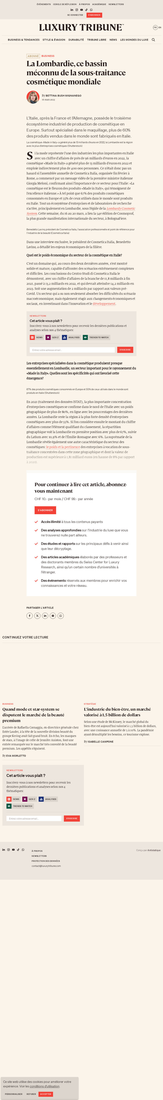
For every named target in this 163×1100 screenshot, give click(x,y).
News (113, 39)
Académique (99, 4)
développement (104, 304)
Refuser (31, 1094)
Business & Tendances (23, 39)
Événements (44, 4)
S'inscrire (125, 349)
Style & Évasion (54, 39)
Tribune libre (96, 39)
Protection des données (46, 861)
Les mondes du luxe (134, 39)
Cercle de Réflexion (65, 4)
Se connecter (75, 15)
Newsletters (116, 4)
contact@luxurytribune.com (46, 866)
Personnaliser (13, 1094)
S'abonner (94, 15)
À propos (84, 4)
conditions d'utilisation (45, 1086)
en (160, 27)
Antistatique (154, 850)
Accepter (45, 1094)
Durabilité (76, 39)
